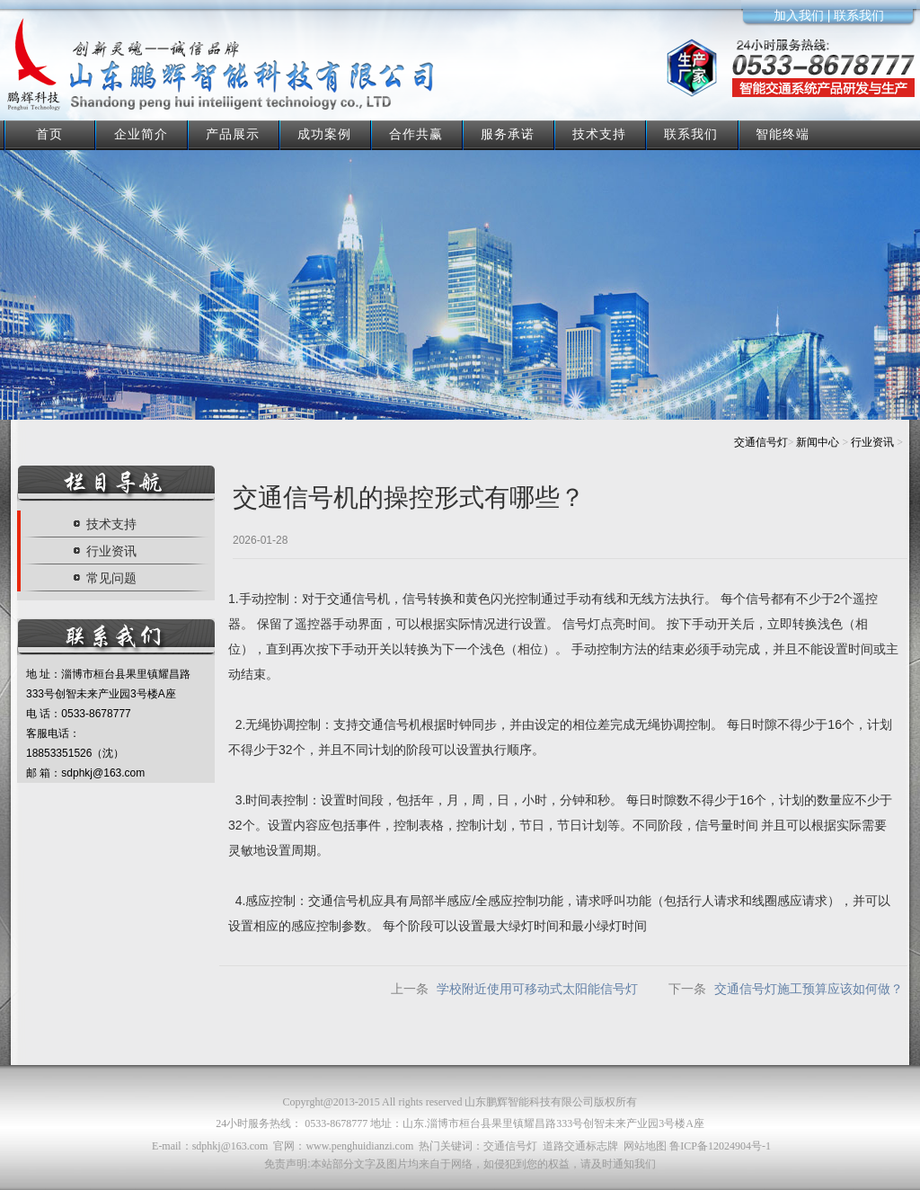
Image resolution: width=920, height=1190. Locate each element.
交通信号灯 (761, 442)
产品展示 (233, 134)
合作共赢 (416, 134)
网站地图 (645, 1146)
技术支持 (599, 134)
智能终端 (782, 134)
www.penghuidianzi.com (359, 1146)
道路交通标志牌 (580, 1146)
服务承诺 (508, 134)
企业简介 (141, 134)
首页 (49, 134)
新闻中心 (817, 442)
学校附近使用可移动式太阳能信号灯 (537, 988)
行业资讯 (872, 442)
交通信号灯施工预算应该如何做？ (808, 988)
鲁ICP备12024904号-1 (720, 1146)
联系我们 (691, 134)
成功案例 (324, 134)
